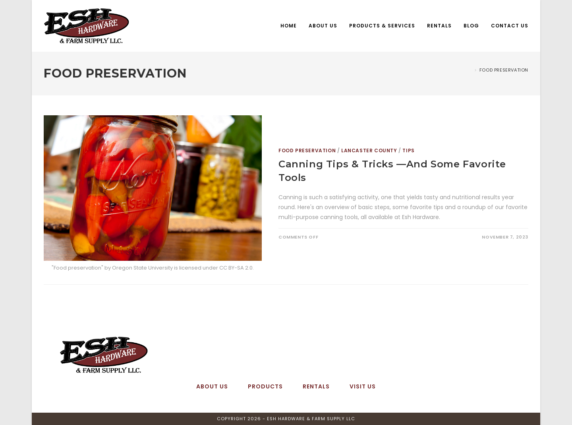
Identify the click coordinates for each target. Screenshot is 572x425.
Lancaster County (369, 150)
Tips (408, 150)
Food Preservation (503, 70)
